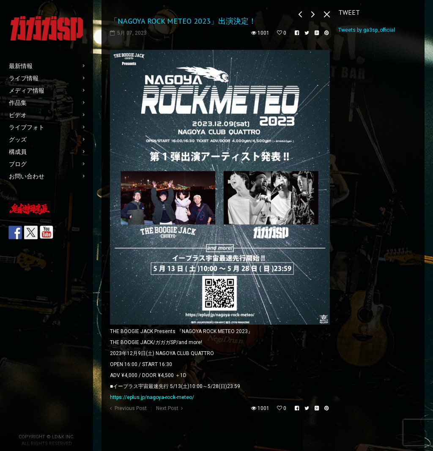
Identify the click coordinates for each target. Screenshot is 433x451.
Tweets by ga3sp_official (366, 30)
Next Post (167, 408)
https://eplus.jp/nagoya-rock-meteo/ (152, 397)
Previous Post (131, 408)
